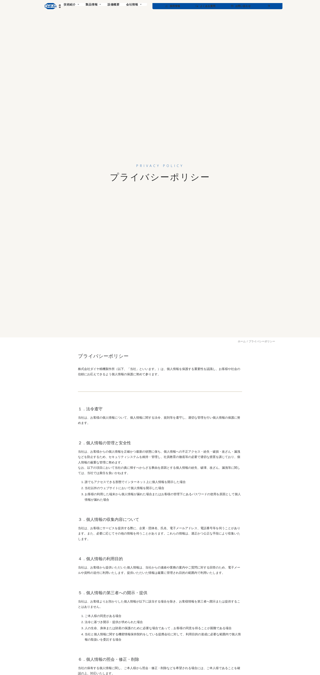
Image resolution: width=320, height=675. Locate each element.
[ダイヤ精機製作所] (67, 6)
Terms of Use (267, 661)
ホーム (242, 79)
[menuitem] (104, 6)
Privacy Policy (248, 661)
